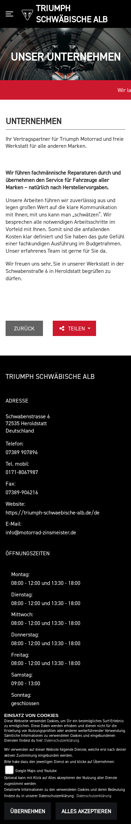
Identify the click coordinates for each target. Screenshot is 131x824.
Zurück (24, 328)
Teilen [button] (72, 328)
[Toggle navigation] (11, 14)
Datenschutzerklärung (61, 740)
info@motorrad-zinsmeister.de (41, 532)
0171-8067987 (22, 471)
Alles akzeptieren (86, 811)
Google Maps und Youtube (36, 771)
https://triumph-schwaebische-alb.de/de (53, 512)
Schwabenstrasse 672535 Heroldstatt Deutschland (28, 423)
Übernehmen (27, 811)
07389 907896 (22, 452)
